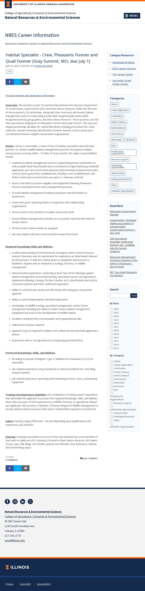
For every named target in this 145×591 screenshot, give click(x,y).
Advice (115, 104)
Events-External (118, 128)
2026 (116, 309)
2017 (116, 341)
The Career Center (122, 74)
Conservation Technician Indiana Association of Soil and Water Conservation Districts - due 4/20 (123, 227)
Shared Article (118, 173)
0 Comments (12, 460)
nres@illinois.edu (15, 541)
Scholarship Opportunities (118, 166)
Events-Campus (119, 122)
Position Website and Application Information (30, 95)
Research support (120, 159)
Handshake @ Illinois (123, 62)
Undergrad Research (121, 179)
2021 (116, 326)
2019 (116, 334)
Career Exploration (120, 110)
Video (114, 185)
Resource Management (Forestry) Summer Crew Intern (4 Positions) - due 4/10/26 (123, 261)
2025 (116, 312)
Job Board (130, 139)
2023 (116, 319)
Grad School (117, 133)
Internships (117, 139)
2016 (116, 344)
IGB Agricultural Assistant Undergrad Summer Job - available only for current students (122, 245)
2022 (116, 323)
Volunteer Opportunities (123, 191)
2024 (116, 316)
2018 (116, 337)
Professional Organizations (118, 152)
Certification (117, 116)
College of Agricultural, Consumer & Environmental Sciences (40, 13)
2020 (116, 330)
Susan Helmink (43, 65)
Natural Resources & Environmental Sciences (42, 17)
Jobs (9, 71)
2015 (116, 348)
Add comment (88, 458)
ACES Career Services (124, 68)
